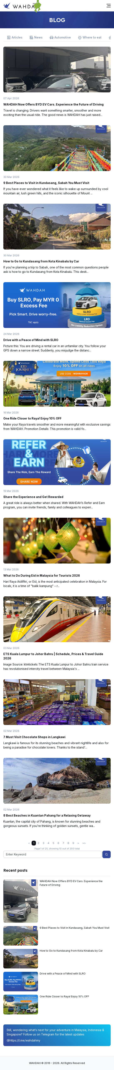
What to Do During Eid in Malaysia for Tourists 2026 (41, 575)
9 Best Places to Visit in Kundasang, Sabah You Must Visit (46, 183)
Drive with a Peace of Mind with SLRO (30, 340)
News (36, 38)
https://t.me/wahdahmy (23, 1040)
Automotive (60, 38)
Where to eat (90, 38)
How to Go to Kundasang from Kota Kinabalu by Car (41, 261)
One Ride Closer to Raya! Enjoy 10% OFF (32, 418)
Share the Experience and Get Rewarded (33, 497)
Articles (14, 38)
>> (84, 843)
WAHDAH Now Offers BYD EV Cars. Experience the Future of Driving (53, 104)
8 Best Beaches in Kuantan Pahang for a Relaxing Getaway (47, 815)
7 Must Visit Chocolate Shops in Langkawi (34, 737)
